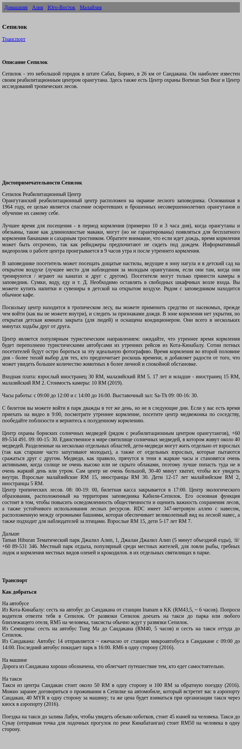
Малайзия (91, 7)
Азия (37, 7)
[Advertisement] (121, 137)
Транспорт (13, 39)
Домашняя (16, 7)
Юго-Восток (61, 7)
